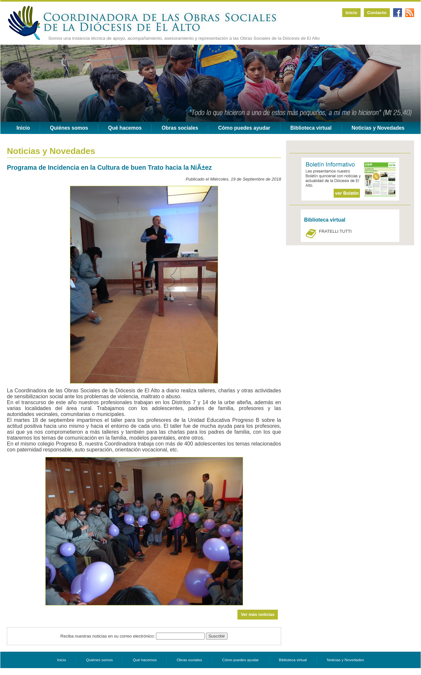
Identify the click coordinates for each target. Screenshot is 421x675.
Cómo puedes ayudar (244, 128)
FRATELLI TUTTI (335, 231)
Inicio (351, 12)
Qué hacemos (125, 128)
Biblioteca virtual (311, 128)
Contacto (377, 12)
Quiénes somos (69, 128)
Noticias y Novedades (378, 128)
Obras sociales (180, 128)
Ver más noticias (258, 614)
